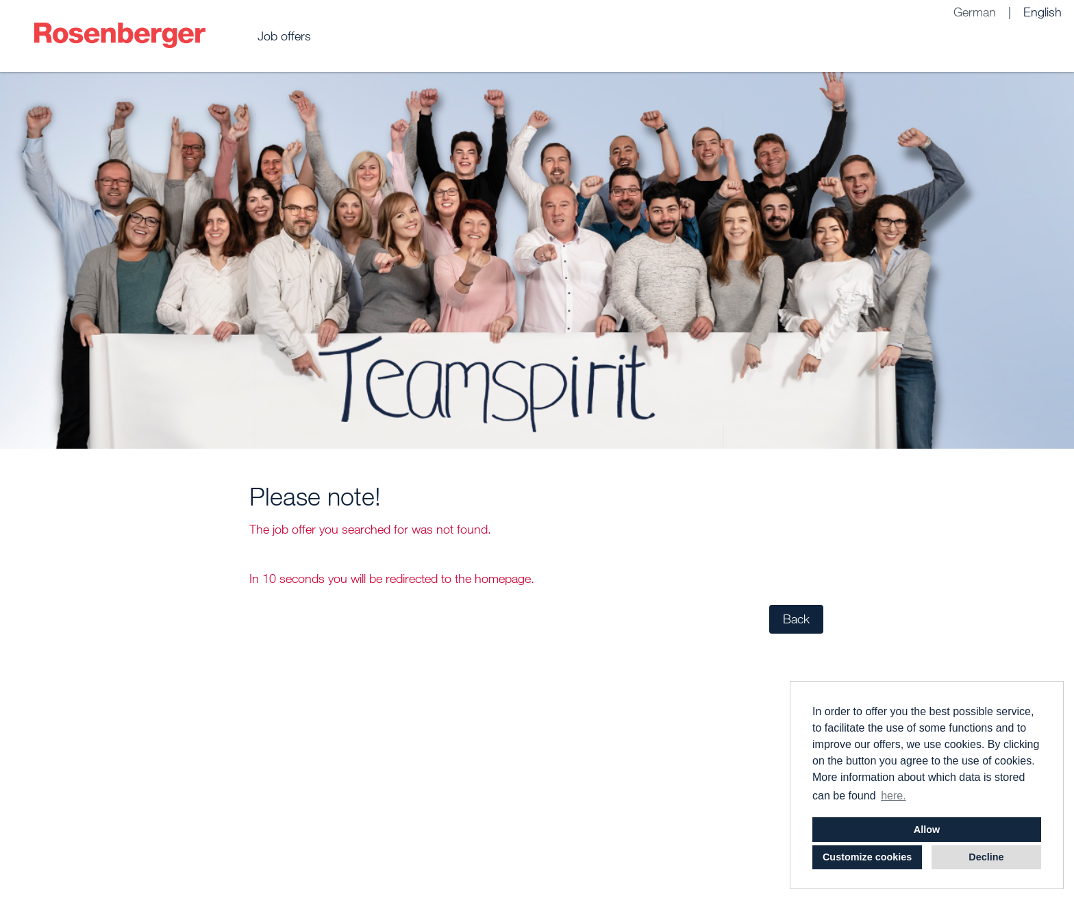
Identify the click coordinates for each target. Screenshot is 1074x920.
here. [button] (893, 795)
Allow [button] (927, 829)
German (974, 12)
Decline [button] (986, 856)
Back (796, 619)
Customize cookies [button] (867, 856)
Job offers (284, 36)
